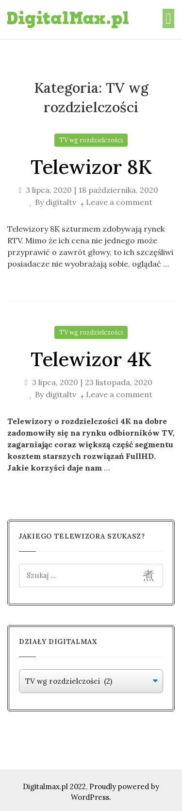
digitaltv (61, 202)
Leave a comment (119, 202)
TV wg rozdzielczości (91, 140)
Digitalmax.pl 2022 (54, 786)
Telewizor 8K (91, 166)
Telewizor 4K (91, 359)
